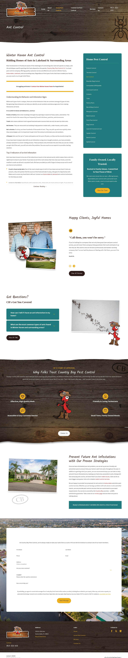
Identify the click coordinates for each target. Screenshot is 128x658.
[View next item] (74, 266)
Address (18, 565)
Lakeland (17, 73)
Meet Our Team (102, 190)
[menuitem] (102, 68)
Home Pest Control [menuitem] (59, 9)
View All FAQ (12, 338)
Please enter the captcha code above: (26, 579)
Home (75, 631)
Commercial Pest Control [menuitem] (76, 9)
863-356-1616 (114, 9)
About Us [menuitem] (50, 9)
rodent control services (103, 479)
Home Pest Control (80, 635)
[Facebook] (112, 631)
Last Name (68, 552)
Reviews (76, 639)
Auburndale (10, 73)
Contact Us (64, 433)
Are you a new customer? (23, 571)
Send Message (64, 603)
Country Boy (100, 491)
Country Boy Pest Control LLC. (56, 68)
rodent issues (106, 476)
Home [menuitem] (43, 9)
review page (99, 493)
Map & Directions (40, 636)
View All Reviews (76, 273)
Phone (18, 558)
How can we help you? (22, 586)
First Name (19, 552)
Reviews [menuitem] (92, 9)
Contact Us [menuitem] (100, 9)
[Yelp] (116, 631)
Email (66, 558)
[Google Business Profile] (121, 631)
